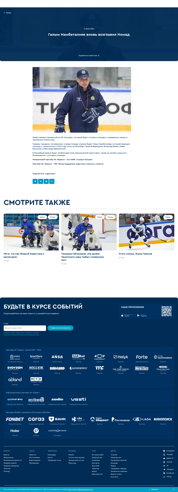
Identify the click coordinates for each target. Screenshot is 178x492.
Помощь (7, 471)
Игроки (71, 455)
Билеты (7, 451)
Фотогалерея (34, 457)
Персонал (72, 463)
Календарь (52, 455)
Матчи (50, 457)
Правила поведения (11, 466)
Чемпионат (52, 451)
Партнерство (97, 474)
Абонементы (8, 457)
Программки (34, 463)
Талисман (95, 468)
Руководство (97, 457)
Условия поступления (119, 471)
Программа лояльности (13, 460)
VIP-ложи (7, 468)
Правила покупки (10, 463)
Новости (32, 455)
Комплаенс (96, 460)
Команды (114, 463)
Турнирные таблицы (118, 468)
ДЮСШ (113, 451)
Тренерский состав (76, 460)
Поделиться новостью (89, 55)
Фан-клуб (95, 466)
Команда (72, 451)
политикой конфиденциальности (80, 489)
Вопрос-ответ (116, 474)
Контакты (95, 463)
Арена (94, 471)
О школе (114, 455)
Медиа (31, 451)
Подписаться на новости (60, 328)
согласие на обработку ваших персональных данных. (21, 334)
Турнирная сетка (54, 460)
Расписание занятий (118, 460)
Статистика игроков (76, 457)
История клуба (97, 455)
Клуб (94, 451)
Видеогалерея (34, 460)
